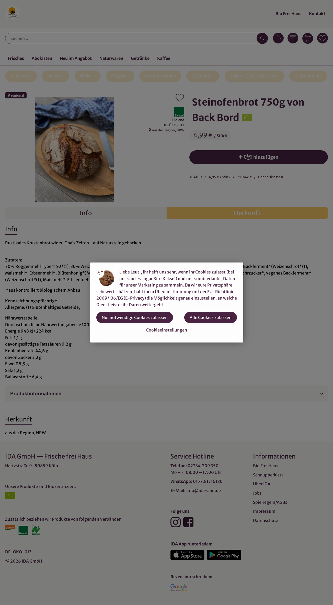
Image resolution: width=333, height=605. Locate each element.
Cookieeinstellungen (166, 330)
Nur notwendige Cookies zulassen (135, 317)
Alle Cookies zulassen (211, 317)
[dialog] (166, 302)
